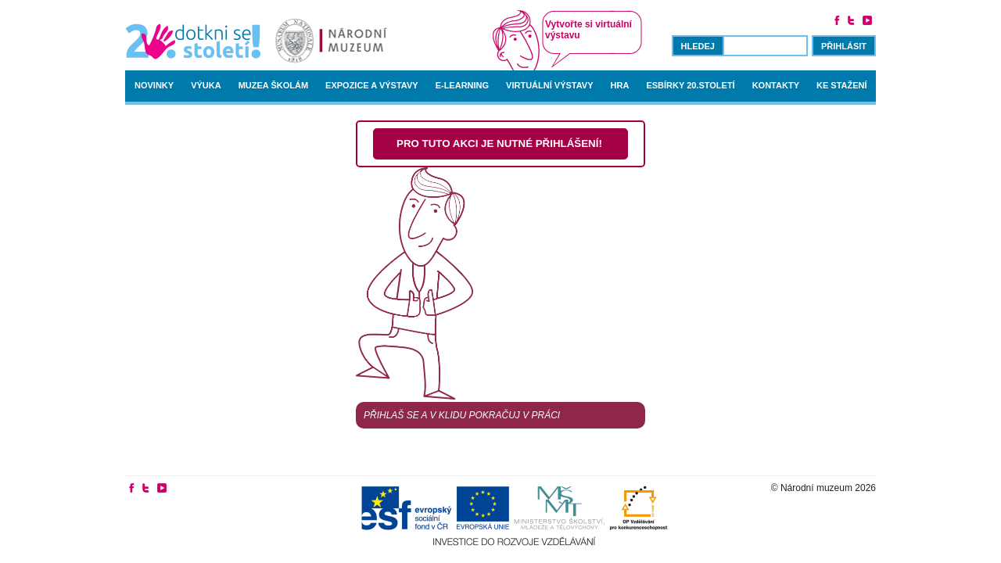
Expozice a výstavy (371, 85)
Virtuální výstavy (549, 85)
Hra (620, 85)
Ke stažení (841, 85)
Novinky (154, 85)
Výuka (206, 85)
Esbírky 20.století (690, 85)
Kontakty (775, 85)
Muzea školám (273, 85)
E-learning (462, 85)
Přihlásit (843, 46)
